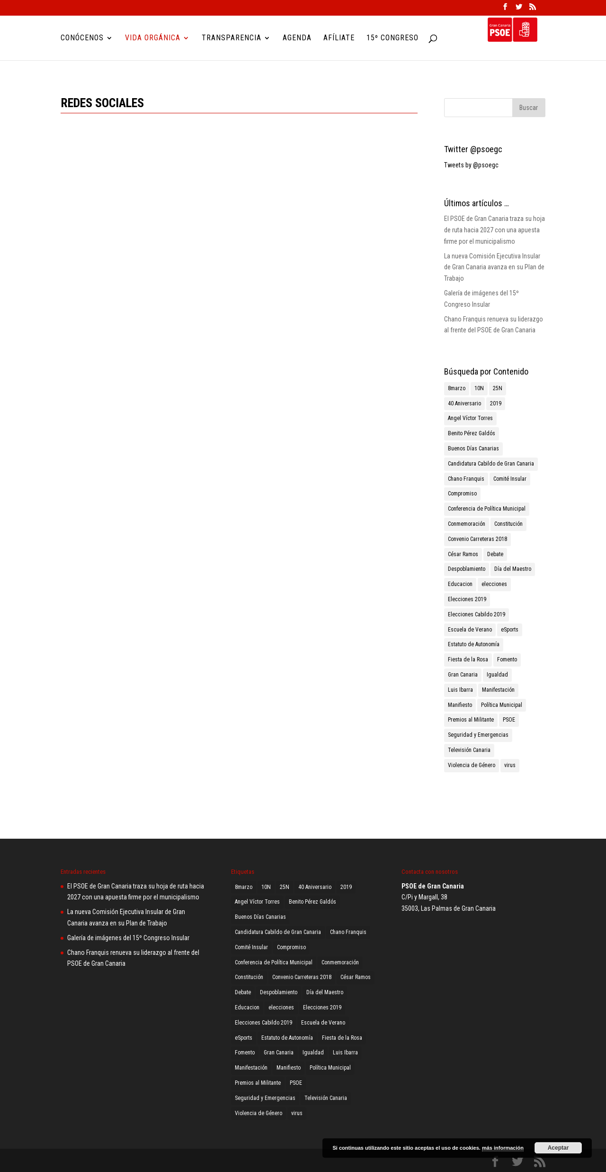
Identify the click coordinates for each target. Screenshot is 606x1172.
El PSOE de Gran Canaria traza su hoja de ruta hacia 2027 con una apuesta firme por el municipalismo (494, 230)
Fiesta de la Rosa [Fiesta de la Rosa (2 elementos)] (468, 659)
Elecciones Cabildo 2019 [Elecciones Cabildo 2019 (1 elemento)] (476, 614)
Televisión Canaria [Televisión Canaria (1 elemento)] (469, 750)
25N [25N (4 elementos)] (497, 388)
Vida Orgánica (152, 38)
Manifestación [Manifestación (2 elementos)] (498, 690)
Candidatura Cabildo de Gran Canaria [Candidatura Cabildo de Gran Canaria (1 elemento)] (491, 463)
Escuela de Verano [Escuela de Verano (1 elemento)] (470, 629)
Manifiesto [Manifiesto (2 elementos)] (460, 705)
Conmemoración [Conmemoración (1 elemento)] (466, 524)
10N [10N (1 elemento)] (479, 388)
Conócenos (82, 38)
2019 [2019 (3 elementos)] (495, 403)
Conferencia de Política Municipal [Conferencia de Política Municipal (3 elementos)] (487, 508)
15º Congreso (392, 38)
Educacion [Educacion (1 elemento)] (460, 584)
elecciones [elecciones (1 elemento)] (494, 584)
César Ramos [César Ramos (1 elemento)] (463, 554)
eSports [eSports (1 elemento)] (509, 629)
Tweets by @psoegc (471, 165)
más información (503, 1148)
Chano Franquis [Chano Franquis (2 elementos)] (466, 479)
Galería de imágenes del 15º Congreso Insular (128, 938)
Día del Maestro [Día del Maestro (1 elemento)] (512, 569)
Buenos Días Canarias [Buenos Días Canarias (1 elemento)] (473, 448)
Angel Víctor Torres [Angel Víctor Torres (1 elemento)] (470, 418)
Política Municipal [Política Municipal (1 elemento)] (501, 705)
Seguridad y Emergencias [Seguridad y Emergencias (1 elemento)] (478, 735)
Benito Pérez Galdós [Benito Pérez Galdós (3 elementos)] (471, 433)
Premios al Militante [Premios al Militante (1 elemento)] (471, 719)
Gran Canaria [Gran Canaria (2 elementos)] (463, 674)
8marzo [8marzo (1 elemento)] (456, 388)
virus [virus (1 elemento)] (510, 765)
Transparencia (231, 38)
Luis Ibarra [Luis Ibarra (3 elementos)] (460, 690)
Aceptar (558, 1148)
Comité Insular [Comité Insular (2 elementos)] (509, 479)
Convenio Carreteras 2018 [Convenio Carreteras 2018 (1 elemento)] (477, 539)
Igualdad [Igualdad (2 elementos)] (497, 674)
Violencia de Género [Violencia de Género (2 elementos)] (471, 765)
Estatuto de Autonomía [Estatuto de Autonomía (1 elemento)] (473, 644)
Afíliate (339, 38)
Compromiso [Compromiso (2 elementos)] (462, 493)
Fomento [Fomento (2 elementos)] (507, 659)
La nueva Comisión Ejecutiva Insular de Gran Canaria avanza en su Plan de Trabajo (494, 267)
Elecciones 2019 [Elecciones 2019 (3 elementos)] (467, 599)
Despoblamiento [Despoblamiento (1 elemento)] (466, 569)
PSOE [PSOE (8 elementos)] (509, 719)
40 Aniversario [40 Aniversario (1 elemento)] (464, 403)
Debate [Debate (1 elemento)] (495, 554)
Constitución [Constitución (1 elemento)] (508, 524)
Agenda (297, 38)
